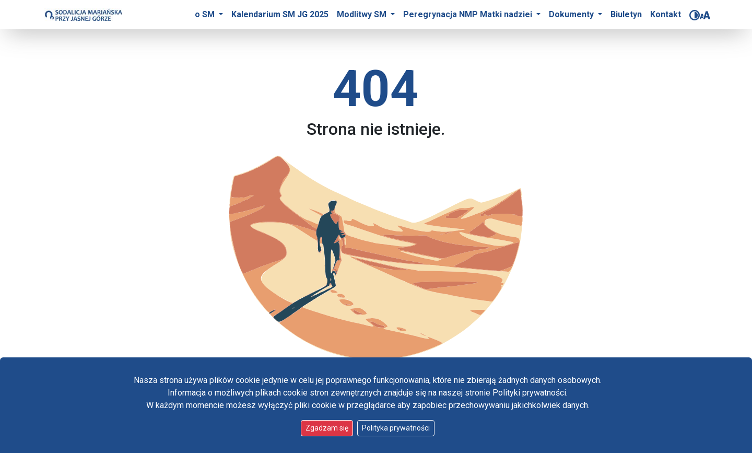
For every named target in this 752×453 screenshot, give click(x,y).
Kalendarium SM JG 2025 (279, 14)
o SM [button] (206, 14)
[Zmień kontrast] (694, 15)
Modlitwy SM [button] (363, 14)
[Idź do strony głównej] (83, 14)
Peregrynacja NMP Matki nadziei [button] (468, 14)
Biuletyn (626, 14)
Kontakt (665, 14)
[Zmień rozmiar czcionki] (705, 15)
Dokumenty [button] (572, 14)
